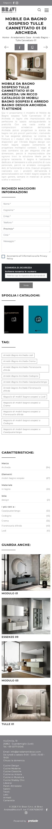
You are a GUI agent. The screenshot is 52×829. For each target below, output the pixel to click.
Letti (5, 794)
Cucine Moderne (12, 768)
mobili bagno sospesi (26, 478)
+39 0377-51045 (15, 746)
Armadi (7, 797)
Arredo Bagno (40, 37)
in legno (26, 489)
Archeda (26, 467)
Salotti (7, 789)
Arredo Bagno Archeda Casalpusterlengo (25, 382)
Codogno (26, 515)
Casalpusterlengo (26, 510)
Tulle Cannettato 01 (26, 40)
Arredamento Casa (21, 37)
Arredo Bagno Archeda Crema (19, 361)
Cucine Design (11, 765)
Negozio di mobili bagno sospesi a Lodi (24, 396)
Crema (26, 520)
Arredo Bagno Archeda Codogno (20, 376)
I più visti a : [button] (8, 506)
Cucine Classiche (12, 771)
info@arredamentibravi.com (26, 752)
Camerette (9, 800)
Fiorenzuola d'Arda (26, 525)
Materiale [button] (7, 485)
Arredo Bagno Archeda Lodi (18, 355)
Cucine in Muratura (13, 777)
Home (5, 37)
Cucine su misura (12, 774)
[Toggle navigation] (46, 10)
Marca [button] (5, 463)
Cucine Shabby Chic (14, 780)
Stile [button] (4, 496)
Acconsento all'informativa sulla (27, 257)
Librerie (7, 783)
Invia (26, 285)
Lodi (26, 530)
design (26, 500)
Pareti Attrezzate (12, 786)
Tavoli (6, 792)
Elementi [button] (7, 474)
